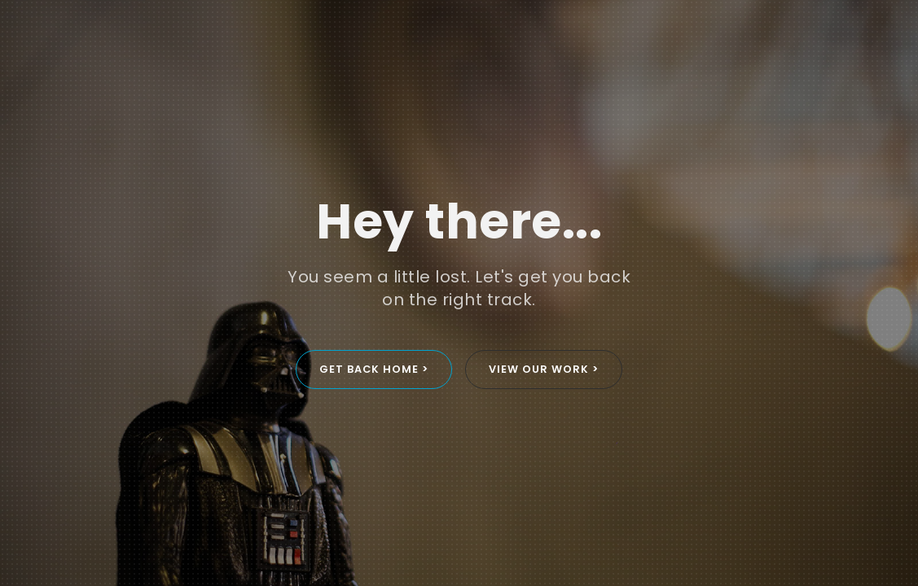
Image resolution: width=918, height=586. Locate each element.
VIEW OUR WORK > (544, 369)
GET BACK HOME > (373, 369)
